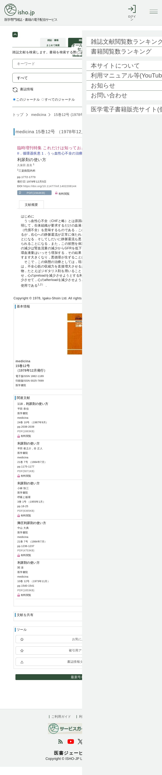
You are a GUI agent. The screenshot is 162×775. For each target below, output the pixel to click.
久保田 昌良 (25, 173)
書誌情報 (26, 97)
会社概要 (106, 724)
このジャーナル (26, 108)
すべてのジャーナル (58, 108)
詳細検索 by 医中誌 (135, 108)
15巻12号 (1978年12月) (73, 123)
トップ (18, 123)
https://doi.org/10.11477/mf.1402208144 (49, 194)
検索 (139, 86)
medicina (38, 123)
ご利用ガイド (61, 724)
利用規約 (85, 724)
